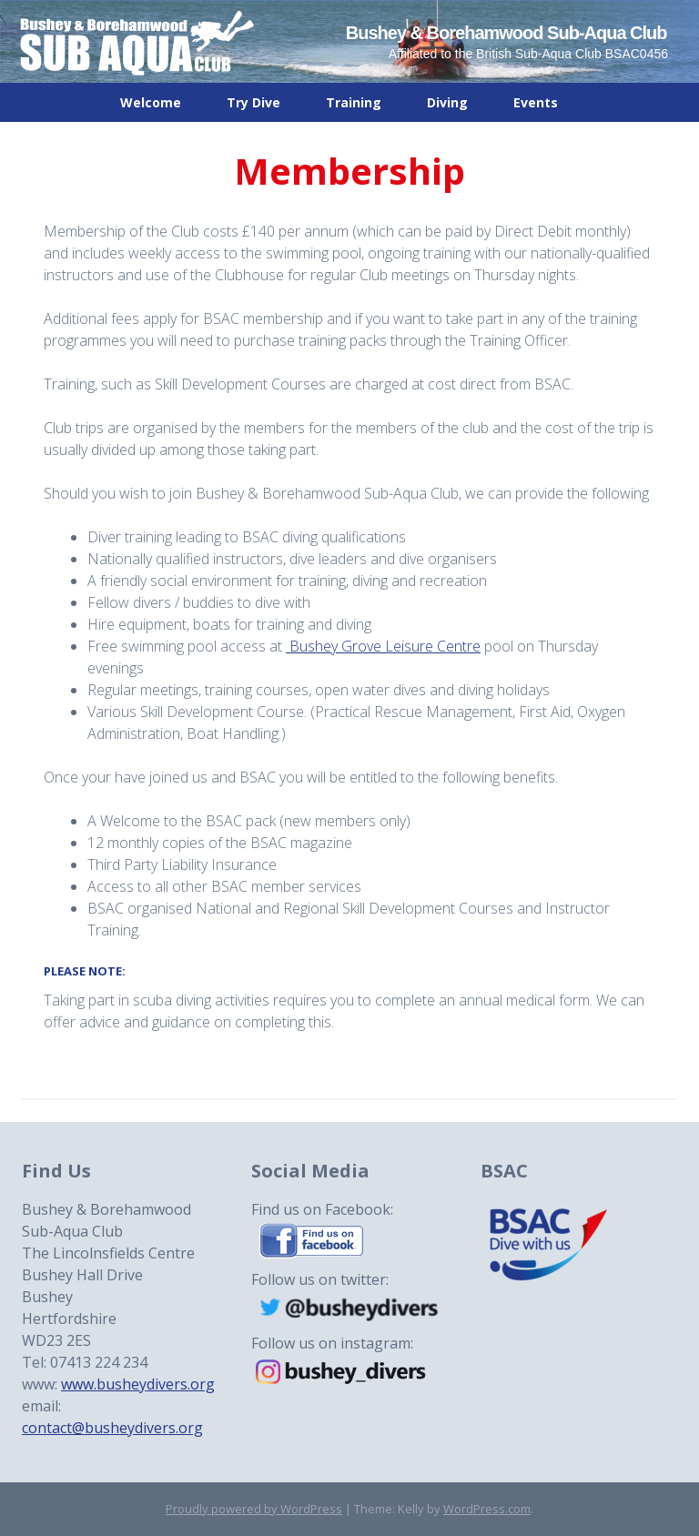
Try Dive (253, 102)
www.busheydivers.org (138, 1384)
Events (535, 102)
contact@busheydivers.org (112, 1428)
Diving (447, 102)
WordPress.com (487, 1509)
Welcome (150, 102)
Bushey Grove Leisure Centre (383, 646)
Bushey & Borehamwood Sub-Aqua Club (506, 33)
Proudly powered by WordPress (254, 1509)
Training (353, 102)
